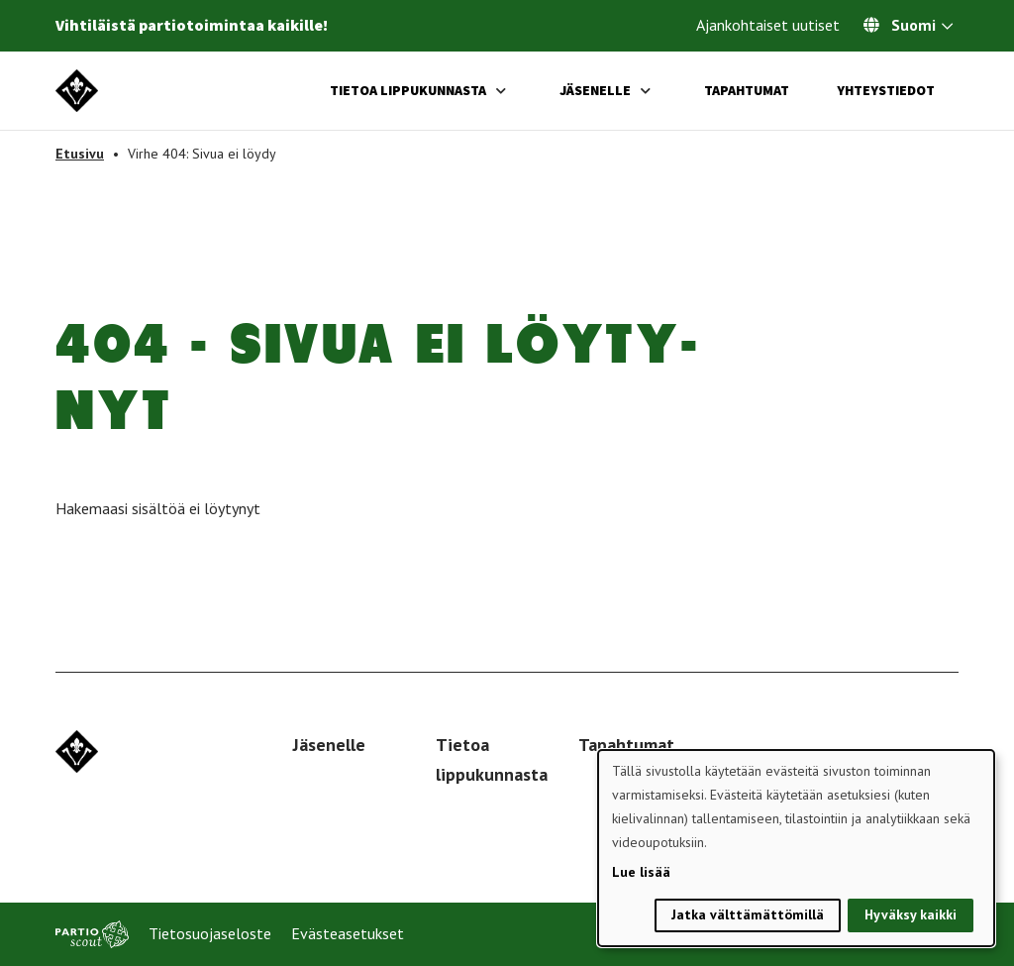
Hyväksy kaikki (910, 914)
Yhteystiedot (886, 90)
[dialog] (796, 848)
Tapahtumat (746, 90)
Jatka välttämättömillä (747, 914)
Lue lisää (641, 872)
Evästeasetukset (347, 933)
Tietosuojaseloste (210, 933)
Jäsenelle (595, 90)
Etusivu (79, 153)
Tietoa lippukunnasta (408, 90)
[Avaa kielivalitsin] (947, 28)
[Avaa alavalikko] (501, 90)
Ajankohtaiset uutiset (768, 25)
